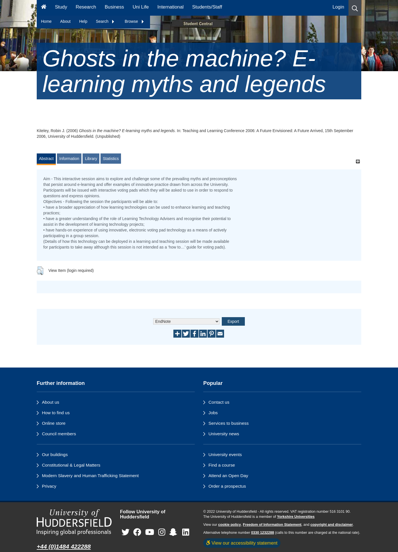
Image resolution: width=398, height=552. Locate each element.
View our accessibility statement (242, 542)
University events (225, 454)
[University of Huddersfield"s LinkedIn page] (185, 532)
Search (105, 21)
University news (223, 433)
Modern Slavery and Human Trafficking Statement (90, 475)
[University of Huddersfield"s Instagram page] (161, 532)
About (65, 21)
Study (61, 7)
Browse (134, 21)
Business (114, 7)
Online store (53, 423)
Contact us (218, 402)
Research (86, 7)
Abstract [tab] (46, 158)
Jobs (213, 412)
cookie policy (229, 525)
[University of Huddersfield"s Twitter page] (126, 532)
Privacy (49, 486)
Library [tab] (91, 158)
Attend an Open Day (228, 475)
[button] (354, 8)
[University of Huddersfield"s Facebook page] (137, 532)
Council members (59, 433)
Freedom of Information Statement (272, 525)
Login (338, 7)
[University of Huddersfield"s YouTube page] (149, 532)
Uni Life (141, 7)
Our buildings (55, 454)
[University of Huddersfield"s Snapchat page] (174, 532)
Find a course (221, 465)
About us (50, 402)
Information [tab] (69, 158)
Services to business (228, 423)
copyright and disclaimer (331, 525)
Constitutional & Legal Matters (71, 465)
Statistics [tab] (111, 158)
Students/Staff (207, 7)
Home (46, 21)
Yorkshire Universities (296, 517)
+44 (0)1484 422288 (64, 546)
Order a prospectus (227, 486)
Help (83, 21)
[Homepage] (44, 8)
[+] (358, 161)
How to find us (56, 412)
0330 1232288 (262, 533)
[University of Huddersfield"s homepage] (74, 522)
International (170, 7)
